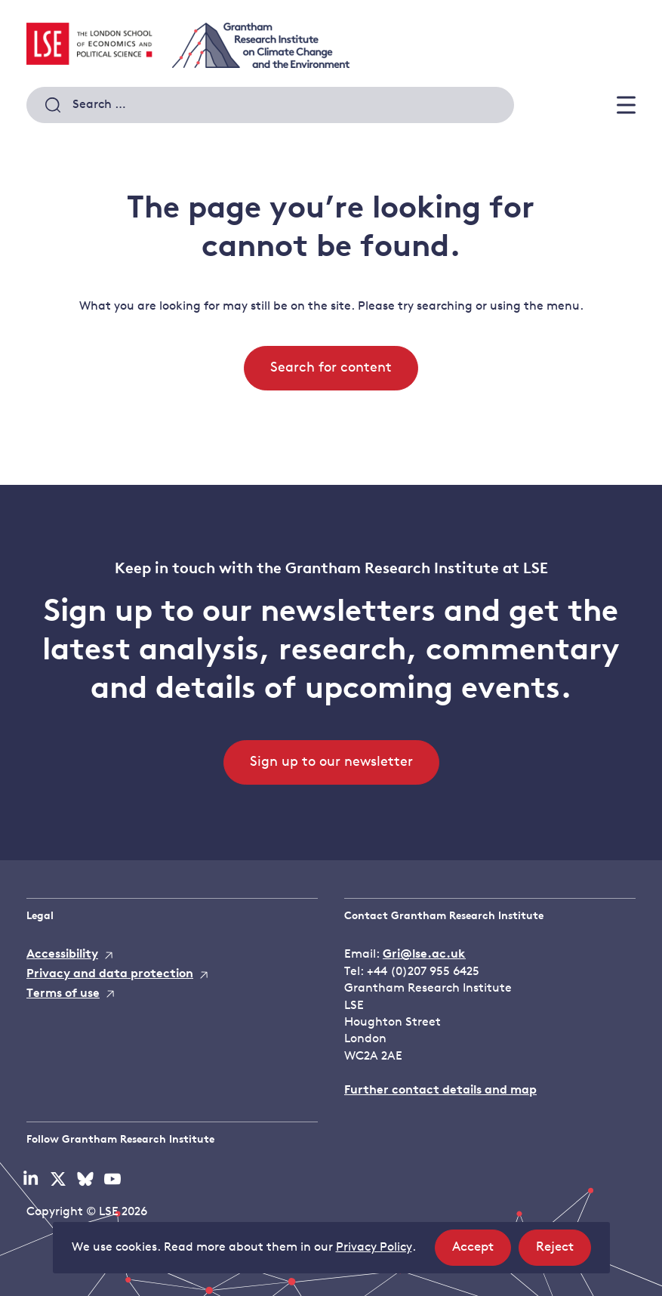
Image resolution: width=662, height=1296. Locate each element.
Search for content (331, 368)
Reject (563, 1252)
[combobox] (270, 105)
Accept (481, 1252)
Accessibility (62, 955)
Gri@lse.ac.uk (424, 955)
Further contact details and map (440, 1091)
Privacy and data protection (109, 974)
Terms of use (63, 994)
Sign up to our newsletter (331, 762)
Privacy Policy (374, 1248)
